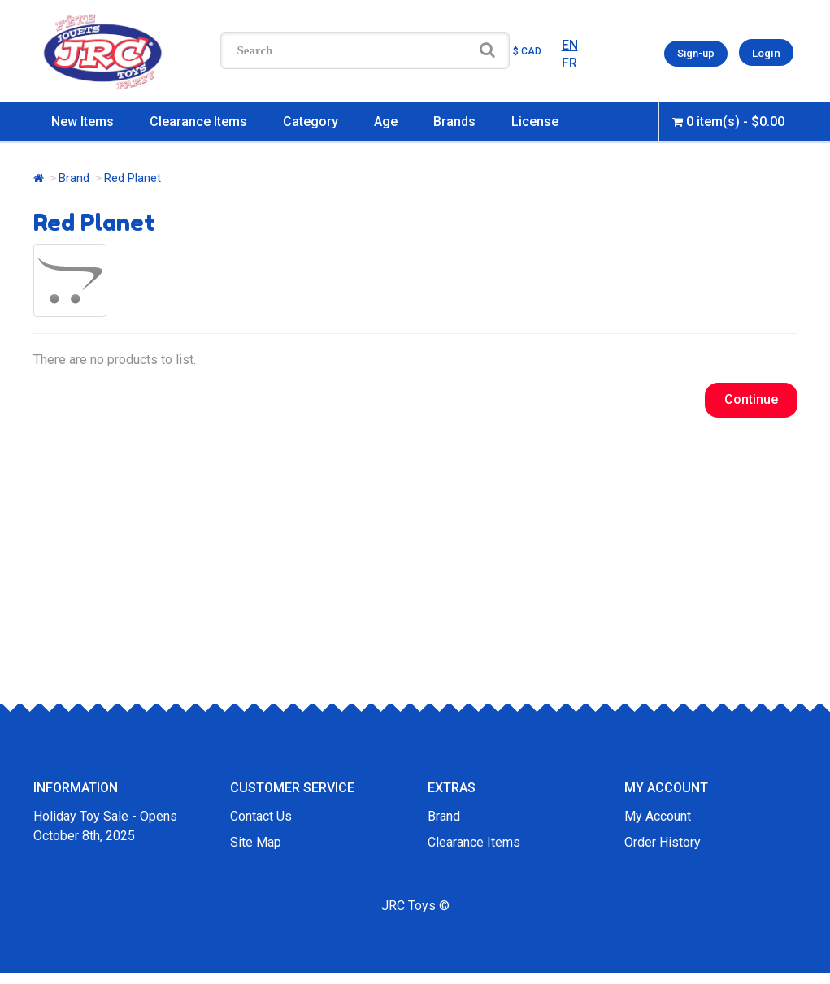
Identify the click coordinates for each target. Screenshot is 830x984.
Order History (662, 842)
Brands (454, 121)
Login (767, 52)
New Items (82, 121)
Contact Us (261, 816)
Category (310, 121)
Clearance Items (198, 121)
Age (386, 121)
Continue (751, 399)
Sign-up (697, 52)
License (534, 121)
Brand (74, 178)
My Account (657, 816)
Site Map (255, 842)
